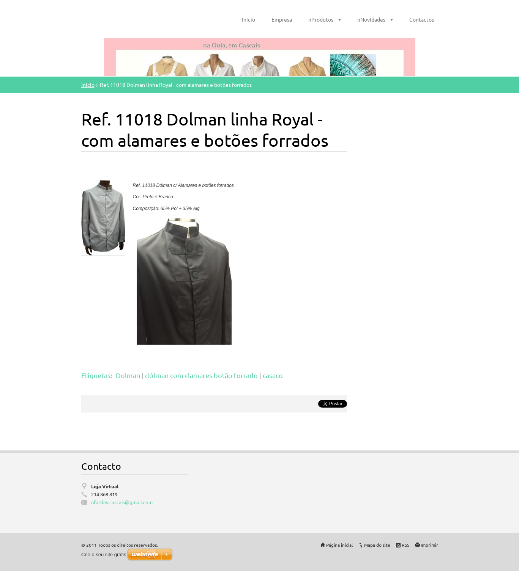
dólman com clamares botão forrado (201, 375)
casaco (273, 375)
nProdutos (320, 19)
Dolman (128, 375)
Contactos (421, 19)
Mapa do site (377, 545)
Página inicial (339, 545)
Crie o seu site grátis (103, 554)
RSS (405, 545)
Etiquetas (95, 375)
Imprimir (429, 545)
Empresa (281, 19)
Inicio (248, 19)
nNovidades (371, 19)
